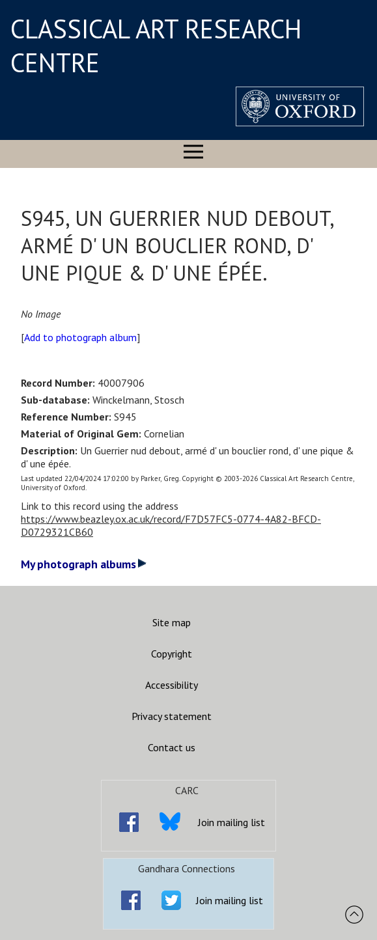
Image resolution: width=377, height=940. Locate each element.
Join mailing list (231, 822)
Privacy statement (172, 716)
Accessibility (171, 684)
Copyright (171, 653)
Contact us (171, 747)
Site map (171, 622)
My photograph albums (84, 564)
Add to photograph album (80, 337)
